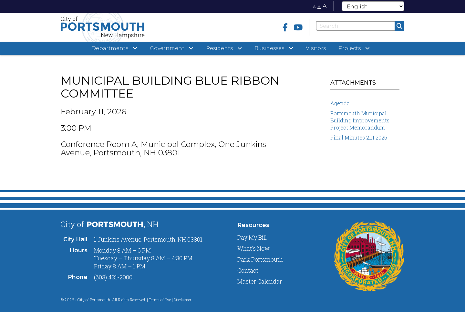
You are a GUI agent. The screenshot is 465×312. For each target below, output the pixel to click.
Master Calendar (259, 281)
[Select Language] (373, 6)
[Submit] (399, 26)
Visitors (316, 48)
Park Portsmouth (260, 259)
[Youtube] (298, 27)
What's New (253, 248)
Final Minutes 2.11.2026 (358, 137)
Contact (247, 270)
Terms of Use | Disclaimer (170, 299)
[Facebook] (285, 27)
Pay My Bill (252, 237)
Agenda (340, 103)
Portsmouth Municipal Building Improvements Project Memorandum (359, 120)
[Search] (360, 26)
